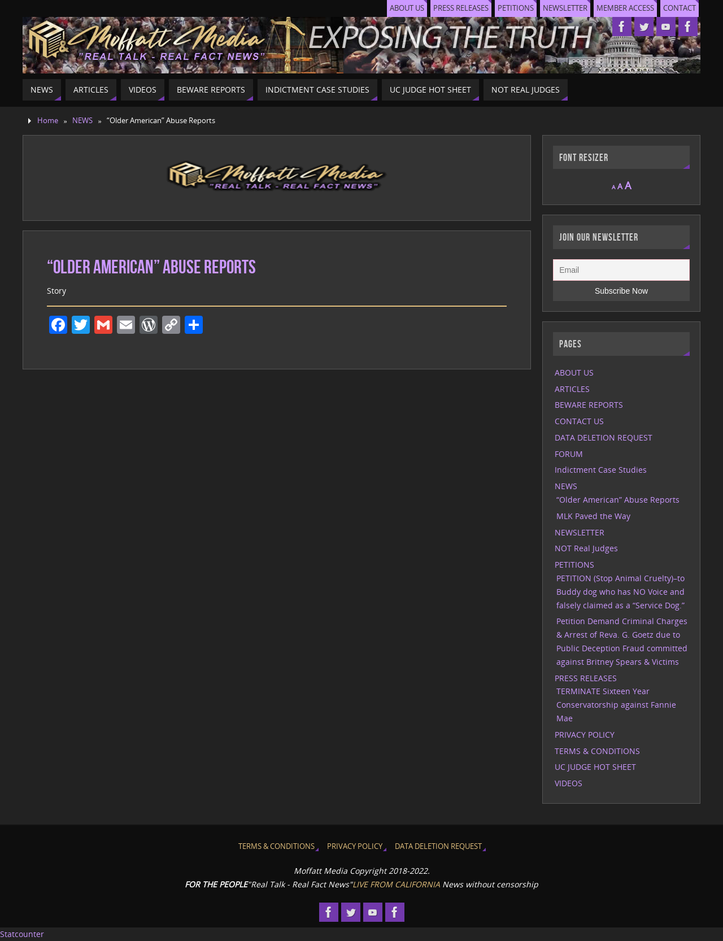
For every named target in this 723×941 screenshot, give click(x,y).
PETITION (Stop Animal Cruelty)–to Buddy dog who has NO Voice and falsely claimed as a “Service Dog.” (620, 592)
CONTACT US (579, 421)
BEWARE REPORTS (589, 404)
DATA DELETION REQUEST (603, 437)
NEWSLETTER (565, 8)
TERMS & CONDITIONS (597, 751)
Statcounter (22, 934)
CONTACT (679, 8)
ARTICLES (572, 389)
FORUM (569, 453)
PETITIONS (516, 8)
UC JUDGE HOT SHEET (595, 766)
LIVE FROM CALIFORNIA (396, 884)
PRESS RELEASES (461, 8)
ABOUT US (407, 8)
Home (47, 120)
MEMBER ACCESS (625, 8)
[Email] (621, 270)
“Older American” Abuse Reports (618, 499)
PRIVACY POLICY (585, 734)
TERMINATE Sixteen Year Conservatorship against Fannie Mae (616, 705)
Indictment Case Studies (601, 469)
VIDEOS (568, 783)
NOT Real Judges (586, 548)
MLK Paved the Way (593, 516)
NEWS (82, 120)
